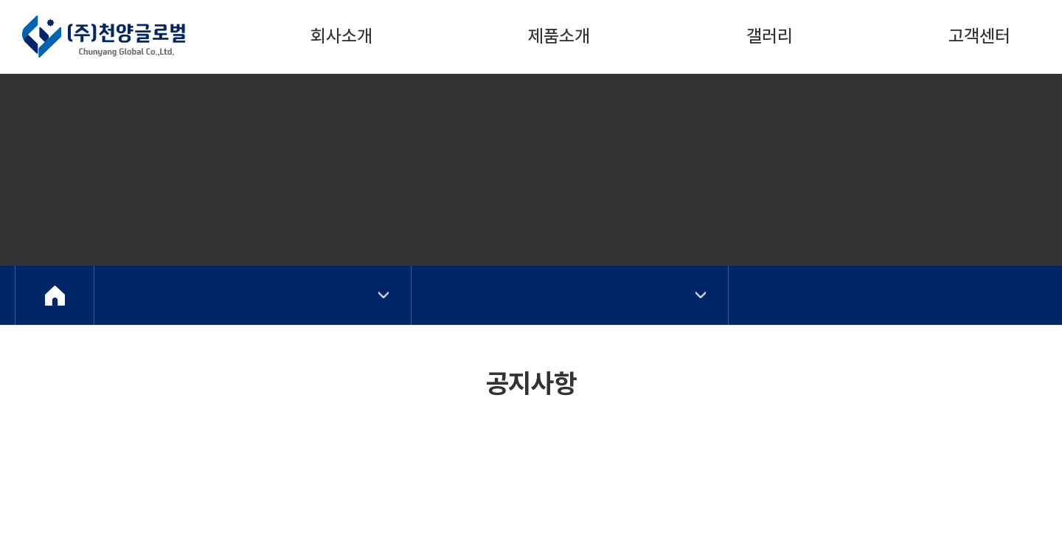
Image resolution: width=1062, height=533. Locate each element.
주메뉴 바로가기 (0, 0)
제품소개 (559, 36)
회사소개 (341, 36)
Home (54, 295)
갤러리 (769, 36)
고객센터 (979, 36)
